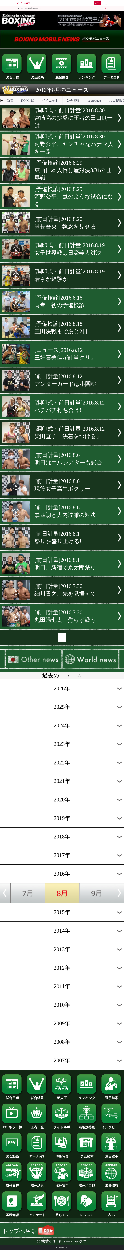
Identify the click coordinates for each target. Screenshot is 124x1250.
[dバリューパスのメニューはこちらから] (104, 3)
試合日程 (12, 75)
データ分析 (111, 75)
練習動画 (62, 75)
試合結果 (37, 75)
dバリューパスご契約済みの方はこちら (29, 8)
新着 (10, 100)
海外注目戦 (87, 1184)
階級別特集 (87, 1125)
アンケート (37, 1213)
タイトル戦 (62, 1125)
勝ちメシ (62, 1213)
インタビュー (111, 1125)
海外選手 (62, 1184)
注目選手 (111, 1154)
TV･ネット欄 (12, 1125)
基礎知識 (12, 1213)
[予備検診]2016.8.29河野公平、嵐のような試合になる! (73, 196)
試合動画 (12, 1154)
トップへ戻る (28, 1231)
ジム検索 (87, 1154)
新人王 (62, 1096)
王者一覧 (37, 1125)
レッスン (87, 1213)
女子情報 (72, 100)
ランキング (87, 75)
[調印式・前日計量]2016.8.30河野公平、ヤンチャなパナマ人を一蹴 (73, 144)
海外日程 (12, 1184)
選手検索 (111, 1096)
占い (111, 1213)
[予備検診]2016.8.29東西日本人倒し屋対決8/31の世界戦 (72, 170)
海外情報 (111, 1184)
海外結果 (37, 1184)
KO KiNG (27, 100)
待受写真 (62, 1154)
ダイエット (50, 100)
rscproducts (94, 100)
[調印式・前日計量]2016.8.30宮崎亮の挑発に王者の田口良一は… (73, 117)
